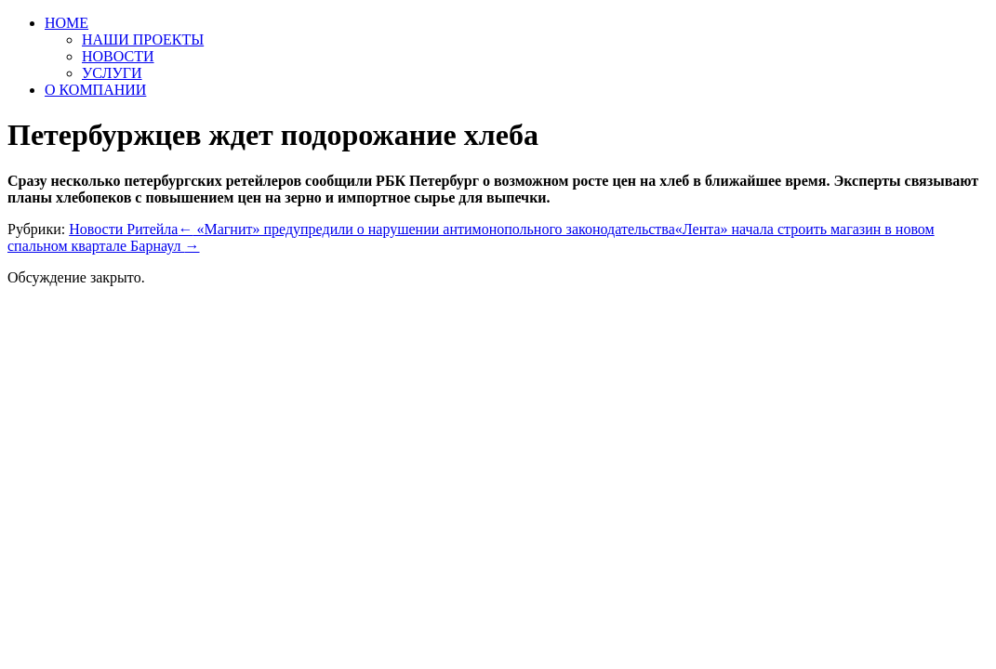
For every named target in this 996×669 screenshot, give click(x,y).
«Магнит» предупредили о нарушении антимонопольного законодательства (426, 229)
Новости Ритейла (123, 229)
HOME (66, 23)
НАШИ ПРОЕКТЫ (143, 39)
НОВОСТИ (118, 56)
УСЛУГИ (112, 73)
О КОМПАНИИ (95, 90)
